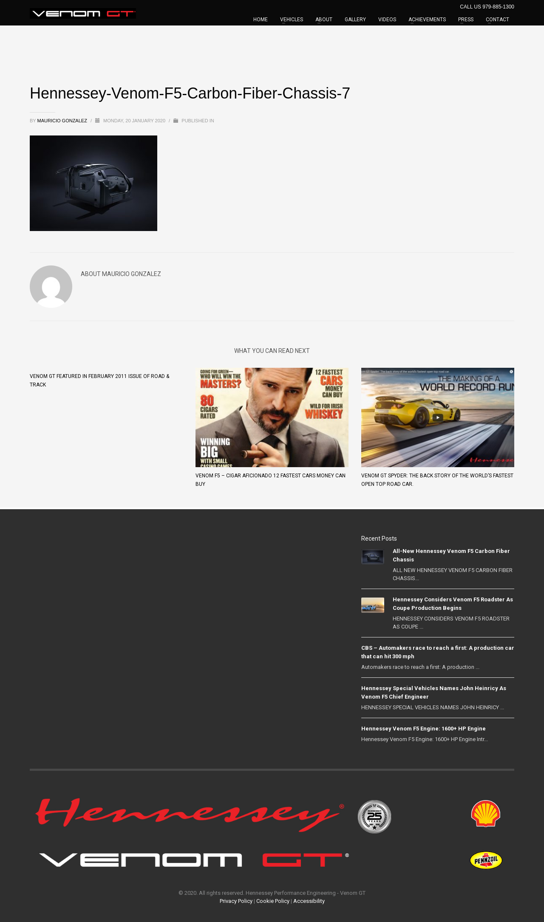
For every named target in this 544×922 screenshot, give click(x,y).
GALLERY (355, 20)
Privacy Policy (236, 901)
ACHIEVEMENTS (427, 20)
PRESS (465, 20)
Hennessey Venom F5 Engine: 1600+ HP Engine (423, 728)
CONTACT (497, 20)
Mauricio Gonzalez (62, 120)
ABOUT (323, 20)
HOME (260, 20)
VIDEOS (387, 20)
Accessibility (309, 901)
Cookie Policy (272, 901)
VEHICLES (291, 20)
